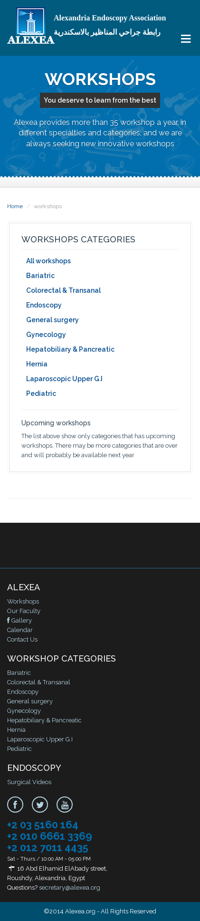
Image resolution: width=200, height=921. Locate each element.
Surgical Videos (29, 782)
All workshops (48, 261)
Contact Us (22, 639)
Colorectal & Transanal (63, 290)
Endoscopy (44, 305)
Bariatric (40, 275)
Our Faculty (23, 610)
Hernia (37, 364)
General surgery (52, 320)
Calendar (20, 629)
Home (15, 206)
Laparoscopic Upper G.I (64, 379)
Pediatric (41, 393)
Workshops (23, 601)
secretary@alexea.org (69, 887)
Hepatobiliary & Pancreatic (70, 349)
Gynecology (46, 334)
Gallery (19, 620)
